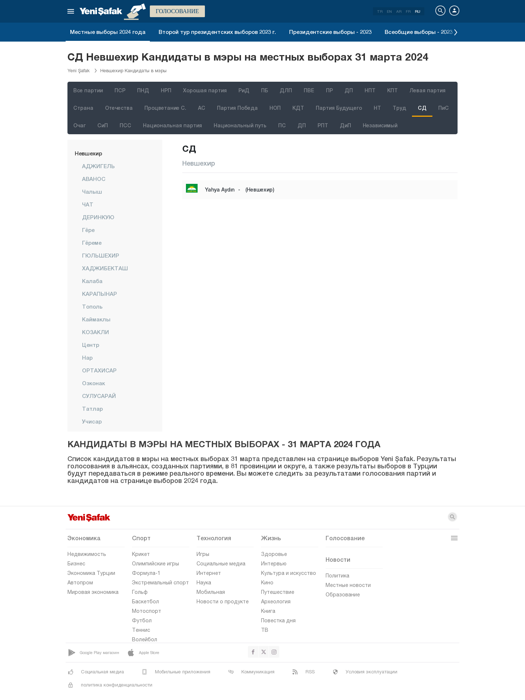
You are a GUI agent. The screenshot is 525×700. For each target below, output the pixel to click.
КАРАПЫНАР (99, 293)
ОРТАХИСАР (99, 370)
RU (417, 11)
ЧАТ (87, 204)
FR (408, 11)
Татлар (92, 408)
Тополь (92, 306)
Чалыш (92, 191)
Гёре (88, 230)
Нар (87, 357)
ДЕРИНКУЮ (98, 217)
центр (90, 344)
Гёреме (91, 242)
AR (398, 11)
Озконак (93, 383)
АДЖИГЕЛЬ (98, 166)
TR (379, 11)
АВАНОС (93, 178)
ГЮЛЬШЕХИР (100, 255)
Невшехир (88, 153)
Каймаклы (96, 319)
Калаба (92, 281)
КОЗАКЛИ (95, 332)
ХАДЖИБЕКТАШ (105, 268)
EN (389, 11)
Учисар (92, 421)
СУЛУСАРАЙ (99, 395)
